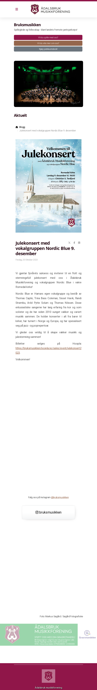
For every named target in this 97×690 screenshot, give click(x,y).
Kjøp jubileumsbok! (48, 49)
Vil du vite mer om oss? (48, 43)
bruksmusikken (48, 512)
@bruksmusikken (60, 497)
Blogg (22, 127)
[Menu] (16, 9)
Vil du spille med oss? (48, 37)
